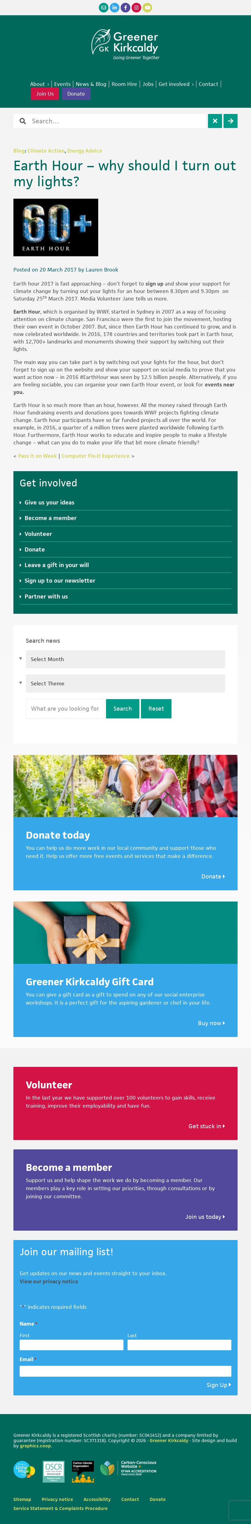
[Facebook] (125, 7)
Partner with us (46, 596)
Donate (76, 93)
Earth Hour (26, 311)
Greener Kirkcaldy (125, 41)
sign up (154, 283)
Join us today (205, 1217)
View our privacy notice (49, 1281)
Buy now (211, 1023)
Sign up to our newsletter (60, 581)
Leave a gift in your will (57, 565)
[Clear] (215, 121)
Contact (130, 1499)
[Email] (104, 7)
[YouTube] (147, 7)
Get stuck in (207, 1126)
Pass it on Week (37, 455)
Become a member (51, 518)
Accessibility (97, 1499)
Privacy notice (57, 1499)
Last (132, 1335)
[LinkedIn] (114, 7)
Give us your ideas (50, 502)
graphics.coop (35, 1446)
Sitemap (22, 1499)
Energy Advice (84, 150)
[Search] (231, 121)
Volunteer (38, 534)
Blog (19, 150)
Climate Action (46, 150)
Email (28, 1359)
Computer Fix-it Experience (96, 455)
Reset (156, 708)
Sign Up (217, 1385)
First (25, 1335)
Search (122, 708)
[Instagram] (136, 7)
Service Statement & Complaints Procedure (60, 1508)
